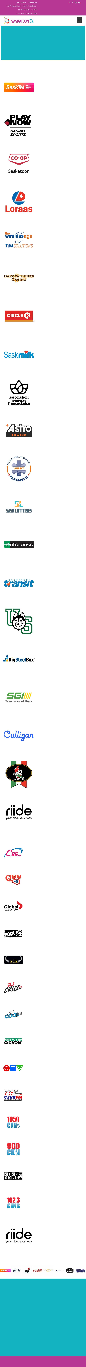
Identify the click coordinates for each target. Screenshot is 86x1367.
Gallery (34, 10)
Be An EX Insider (23, 10)
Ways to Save (21, 2)
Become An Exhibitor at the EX (27, 13)
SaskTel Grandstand (13, 6)
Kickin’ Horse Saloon (30, 6)
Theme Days (32, 2)
